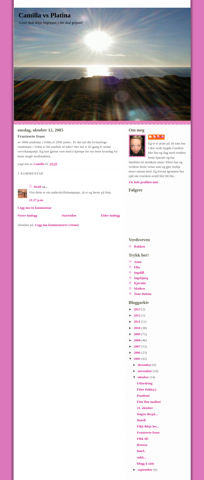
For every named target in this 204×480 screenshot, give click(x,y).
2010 (137, 328)
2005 (137, 359)
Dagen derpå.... (147, 414)
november (145, 371)
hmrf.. (141, 451)
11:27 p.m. (36, 200)
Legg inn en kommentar (35, 208)
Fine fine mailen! (149, 402)
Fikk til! (142, 439)
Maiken (139, 288)
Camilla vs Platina (45, 15)
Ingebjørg (141, 278)
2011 (137, 321)
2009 (137, 334)
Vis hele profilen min (143, 182)
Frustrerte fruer (148, 432)
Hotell (141, 420)
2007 (137, 346)
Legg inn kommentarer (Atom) (57, 225)
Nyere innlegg (27, 215)
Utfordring (145, 383)
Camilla (159, 137)
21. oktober (145, 408)
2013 (137, 309)
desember (145, 365)
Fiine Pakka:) (146, 389)
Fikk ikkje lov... (148, 426)
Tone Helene (143, 294)
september (145, 470)
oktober (143, 377)
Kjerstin (140, 283)
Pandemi (143, 395)
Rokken (139, 246)
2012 (137, 315)
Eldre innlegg (110, 215)
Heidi (37, 187)
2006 (137, 352)
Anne (138, 262)
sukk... (141, 457)
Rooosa (142, 445)
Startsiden (69, 215)
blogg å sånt (145, 463)
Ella (137, 267)
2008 (137, 340)
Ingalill (139, 272)
